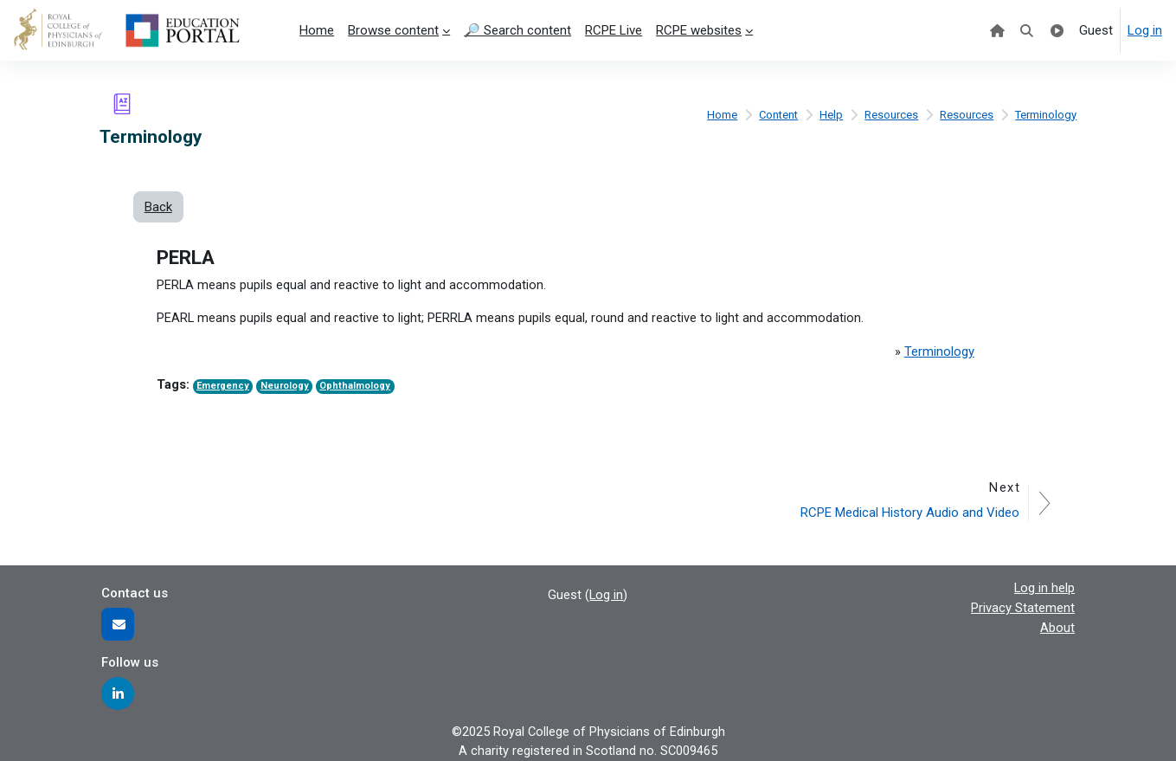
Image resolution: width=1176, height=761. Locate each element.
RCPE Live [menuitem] (613, 30)
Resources (890, 114)
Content (776, 114)
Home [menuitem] (316, 30)
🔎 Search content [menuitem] (517, 30)
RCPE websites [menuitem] (699, 30)
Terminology (1045, 114)
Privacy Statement (1023, 607)
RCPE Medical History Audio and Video (909, 511)
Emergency (223, 387)
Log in (1145, 30)
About (1057, 626)
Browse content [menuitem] (393, 30)
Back (158, 207)
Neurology (287, 387)
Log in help (1044, 587)
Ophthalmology (358, 387)
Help (830, 114)
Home (719, 114)
